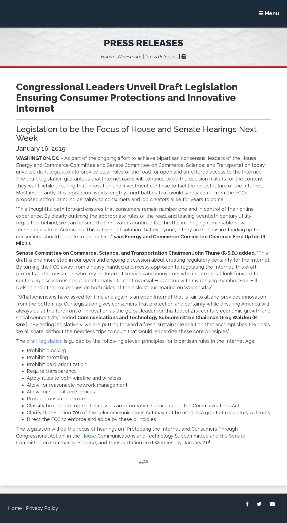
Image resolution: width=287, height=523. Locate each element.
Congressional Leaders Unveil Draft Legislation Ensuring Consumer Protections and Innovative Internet (127, 97)
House (88, 436)
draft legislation (55, 172)
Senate (237, 436)
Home (107, 56)
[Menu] (268, 13)
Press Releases (143, 42)
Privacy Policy (42, 508)
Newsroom (129, 56)
